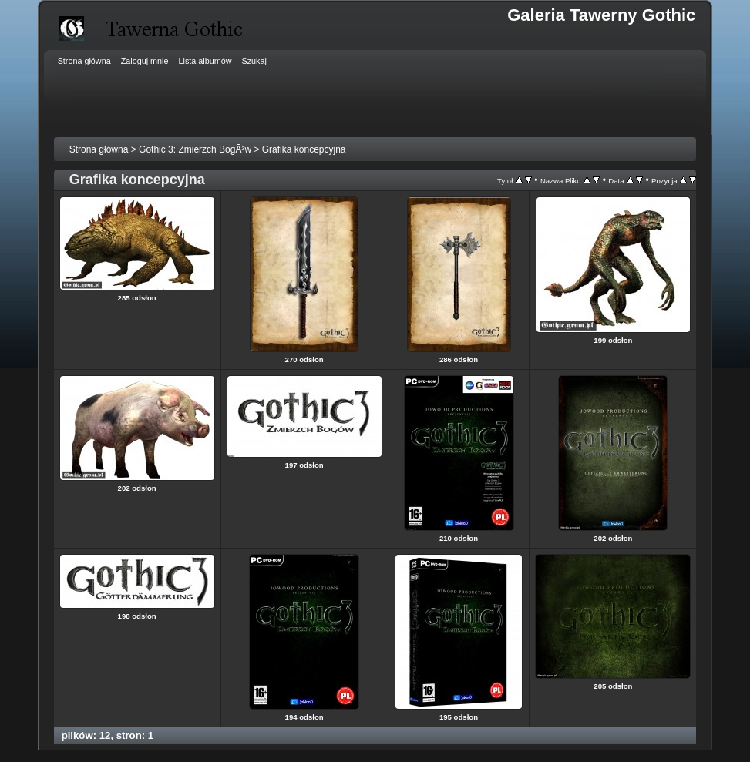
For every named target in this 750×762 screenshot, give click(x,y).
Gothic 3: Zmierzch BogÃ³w (195, 149)
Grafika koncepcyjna (304, 149)
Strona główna (99, 149)
